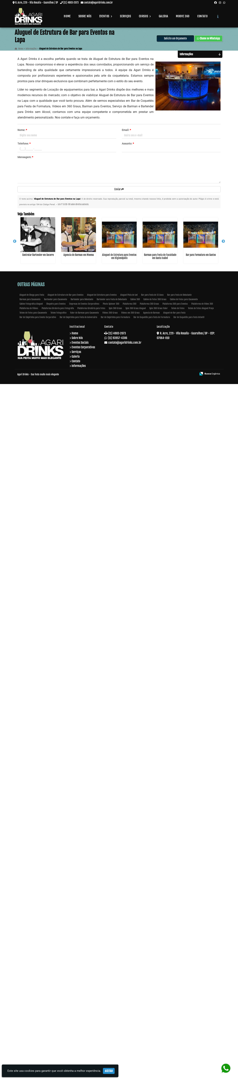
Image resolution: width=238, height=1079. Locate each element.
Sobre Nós (84, 16)
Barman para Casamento (30, 994)
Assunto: (128, 145)
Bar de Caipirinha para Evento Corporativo (38, 1012)
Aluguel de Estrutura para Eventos (102, 989)
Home (67, 16)
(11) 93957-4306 (117, 1033)
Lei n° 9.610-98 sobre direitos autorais (73, 206)
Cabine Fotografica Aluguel (31, 998)
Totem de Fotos (177, 1003)
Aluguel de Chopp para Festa (32, 989)
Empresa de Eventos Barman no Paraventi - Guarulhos (34, 665)
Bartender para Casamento (55, 994)
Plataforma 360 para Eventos (175, 998)
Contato (202, 16)
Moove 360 (182, 16)
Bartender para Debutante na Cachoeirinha (34, 622)
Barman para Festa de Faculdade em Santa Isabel (34, 377)
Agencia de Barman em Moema (34, 293)
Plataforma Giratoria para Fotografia (58, 1003)
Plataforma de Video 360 (202, 998)
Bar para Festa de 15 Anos (152, 989)
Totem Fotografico (59, 1007)
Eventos (105, 16)
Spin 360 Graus (115, 1003)
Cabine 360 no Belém (34, 578)
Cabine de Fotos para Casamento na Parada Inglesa (34, 707)
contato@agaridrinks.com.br (98, 2)
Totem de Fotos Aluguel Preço (201, 1003)
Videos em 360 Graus (130, 1007)
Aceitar (109, 1070)
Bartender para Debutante (82, 994)
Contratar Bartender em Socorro (34, 251)
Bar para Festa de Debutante (179, 989)
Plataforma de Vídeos (29, 1003)
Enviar (119, 190)
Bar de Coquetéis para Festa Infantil (188, 1012)
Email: (126, 131)
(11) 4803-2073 (71, 2)
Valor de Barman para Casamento (84, 1007)
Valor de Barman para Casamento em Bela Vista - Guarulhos (34, 791)
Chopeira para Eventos (56, 998)
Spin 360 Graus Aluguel (136, 1003)
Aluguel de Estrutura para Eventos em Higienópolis (34, 335)
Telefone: (23, 145)
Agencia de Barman (151, 1007)
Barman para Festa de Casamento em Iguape (34, 957)
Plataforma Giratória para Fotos (91, 1003)
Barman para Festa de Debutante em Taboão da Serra (34, 875)
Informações (79, 1061)
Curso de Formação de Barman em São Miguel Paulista (34, 452)
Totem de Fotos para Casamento (33, 1007)
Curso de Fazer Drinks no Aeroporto (34, 532)
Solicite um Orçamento (175, 39)
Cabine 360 (135, 994)
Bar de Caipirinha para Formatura (115, 1012)
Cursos (145, 16)
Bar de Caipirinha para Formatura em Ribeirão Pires (34, 749)
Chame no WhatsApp (208, 39)
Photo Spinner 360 (111, 998)
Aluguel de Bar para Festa (174, 1007)
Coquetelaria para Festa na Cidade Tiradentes (34, 915)
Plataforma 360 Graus (149, 998)
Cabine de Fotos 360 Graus (154, 994)
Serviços (125, 16)
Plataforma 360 (129, 998)
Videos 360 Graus (110, 1007)
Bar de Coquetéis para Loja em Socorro (34, 499)
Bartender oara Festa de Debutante (112, 994)
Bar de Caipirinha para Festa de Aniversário (78, 1012)
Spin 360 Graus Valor (158, 1003)
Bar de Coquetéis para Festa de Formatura (152, 1012)
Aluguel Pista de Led (129, 989)
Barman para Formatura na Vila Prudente (34, 831)
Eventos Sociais (80, 1037)
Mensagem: (25, 158)
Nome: (22, 131)
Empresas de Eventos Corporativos (84, 998)
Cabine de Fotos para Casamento (184, 994)
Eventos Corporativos (83, 1042)
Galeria (163, 16)
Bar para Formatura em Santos (34, 418)
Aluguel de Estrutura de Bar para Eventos (65, 989)
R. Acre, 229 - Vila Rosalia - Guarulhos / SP (36, 2)
